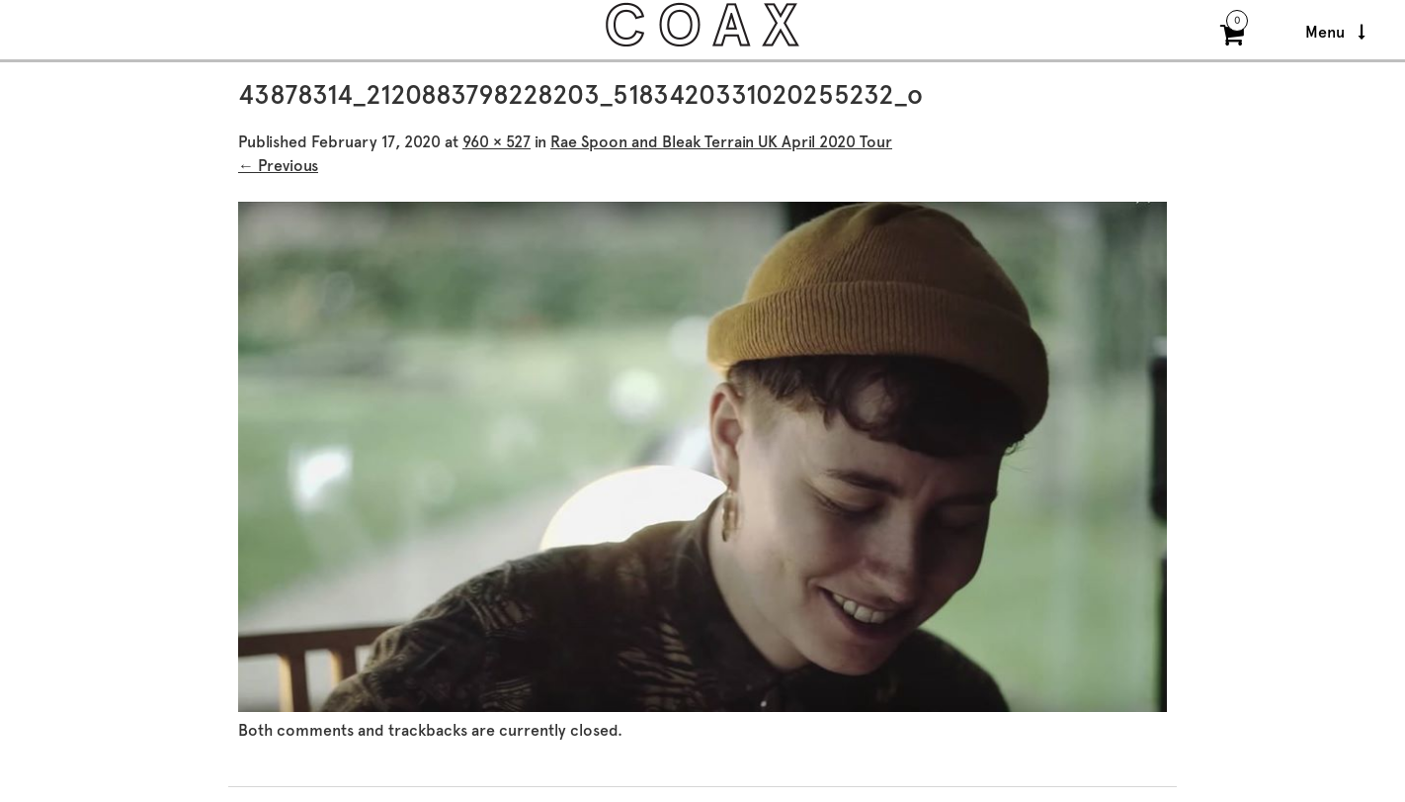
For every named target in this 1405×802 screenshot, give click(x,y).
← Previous (278, 165)
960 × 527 (496, 142)
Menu (1335, 32)
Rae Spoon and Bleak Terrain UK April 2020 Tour (721, 142)
